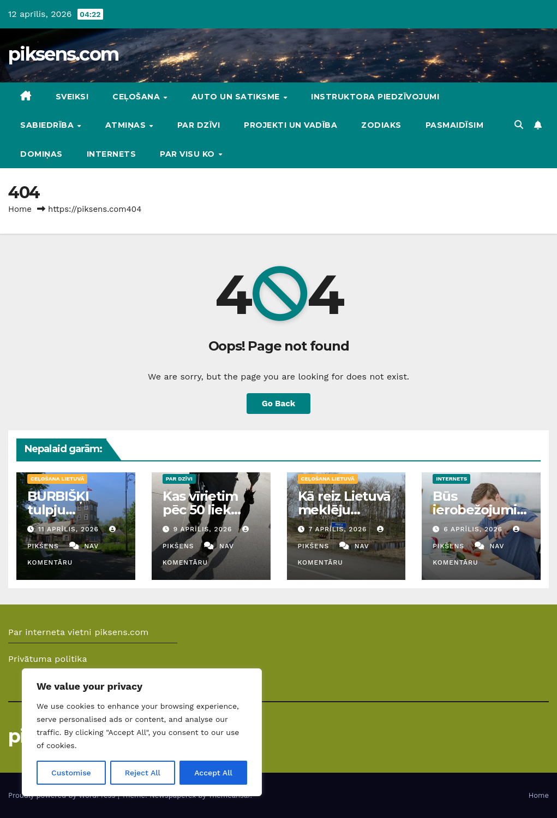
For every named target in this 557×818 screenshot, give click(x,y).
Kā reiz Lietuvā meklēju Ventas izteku (344, 509)
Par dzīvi (198, 125)
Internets (111, 154)
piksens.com (63, 54)
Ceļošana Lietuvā (57, 479)
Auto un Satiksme (237, 97)
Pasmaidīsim (455, 125)
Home (20, 209)
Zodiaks (381, 125)
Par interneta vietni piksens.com (78, 632)
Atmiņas (126, 125)
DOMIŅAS (41, 154)
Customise (71, 772)
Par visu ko (188, 154)
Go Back (279, 403)
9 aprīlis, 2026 (204, 529)
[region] (142, 732)
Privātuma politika (47, 659)
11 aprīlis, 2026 (69, 529)
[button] (518, 125)
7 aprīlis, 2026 (338, 529)
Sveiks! (72, 97)
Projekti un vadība (290, 125)
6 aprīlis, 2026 (474, 529)
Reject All (142, 772)
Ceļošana (137, 97)
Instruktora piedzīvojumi (375, 97)
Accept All (213, 772)
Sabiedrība (48, 125)
